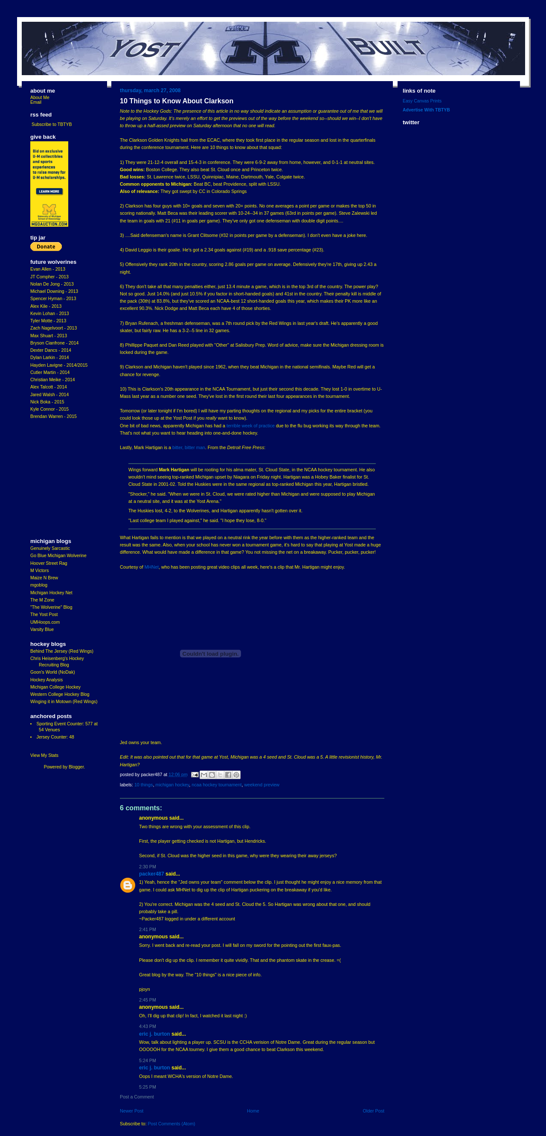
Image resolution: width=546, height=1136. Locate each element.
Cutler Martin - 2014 (50, 372)
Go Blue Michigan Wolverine (58, 555)
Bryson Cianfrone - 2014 (54, 343)
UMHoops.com (45, 622)
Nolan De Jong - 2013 (52, 284)
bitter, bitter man (188, 447)
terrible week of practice (251, 425)
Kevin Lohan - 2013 (49, 313)
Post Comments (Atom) (171, 1123)
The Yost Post (44, 614)
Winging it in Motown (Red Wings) (63, 701)
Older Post (373, 1110)
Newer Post (131, 1110)
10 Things (143, 784)
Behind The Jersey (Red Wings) (61, 651)
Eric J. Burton (154, 1034)
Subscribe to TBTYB (52, 124)
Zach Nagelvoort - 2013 (53, 328)
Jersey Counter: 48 (55, 737)
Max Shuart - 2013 (48, 335)
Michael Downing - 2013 (54, 291)
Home (253, 1110)
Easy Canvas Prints (422, 101)
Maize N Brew (44, 577)
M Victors (39, 570)
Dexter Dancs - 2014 (50, 350)
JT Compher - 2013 (49, 277)
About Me (39, 97)
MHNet (152, 566)
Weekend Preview (261, 784)
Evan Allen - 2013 (47, 269)
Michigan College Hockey (55, 687)
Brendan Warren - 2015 (53, 416)
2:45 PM (147, 999)
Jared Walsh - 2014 (49, 394)
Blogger (76, 767)
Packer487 (151, 874)
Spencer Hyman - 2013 (53, 298)
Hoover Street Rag (48, 563)
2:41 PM (147, 929)
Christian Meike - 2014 (52, 379)
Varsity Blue (42, 629)
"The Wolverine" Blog (51, 607)
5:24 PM (147, 1060)
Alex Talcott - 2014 (48, 387)
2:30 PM (147, 866)
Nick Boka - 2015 (47, 402)
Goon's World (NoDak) (52, 672)
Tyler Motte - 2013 (48, 320)
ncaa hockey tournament (216, 784)
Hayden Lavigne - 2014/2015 (58, 365)
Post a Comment (137, 1096)
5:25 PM (147, 1086)
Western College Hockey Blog (60, 694)
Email (35, 102)
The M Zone (42, 600)
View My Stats (44, 755)
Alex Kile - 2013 (45, 306)
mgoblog (38, 585)
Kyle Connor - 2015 (49, 409)
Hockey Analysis (46, 680)
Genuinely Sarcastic (50, 548)
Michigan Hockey (172, 784)
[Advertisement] (55, 479)
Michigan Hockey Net (51, 592)
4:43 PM (147, 1026)
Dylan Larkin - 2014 (49, 357)
